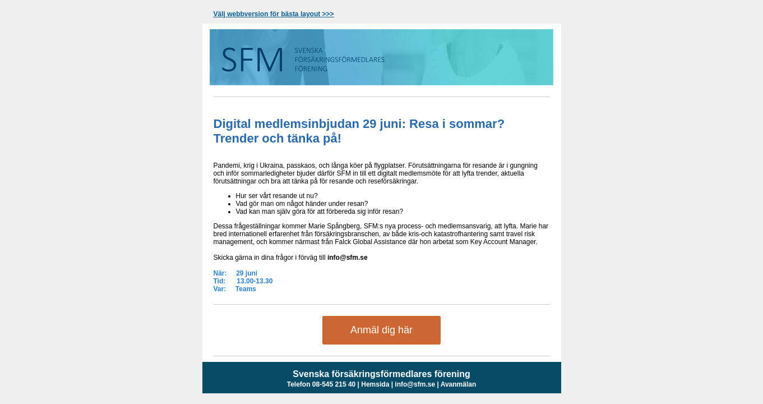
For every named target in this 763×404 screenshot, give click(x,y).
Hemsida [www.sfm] (375, 384)
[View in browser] (274, 14)
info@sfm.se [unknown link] (415, 384)
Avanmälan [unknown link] (459, 384)
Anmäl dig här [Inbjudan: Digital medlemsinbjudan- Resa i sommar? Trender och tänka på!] (381, 330)
